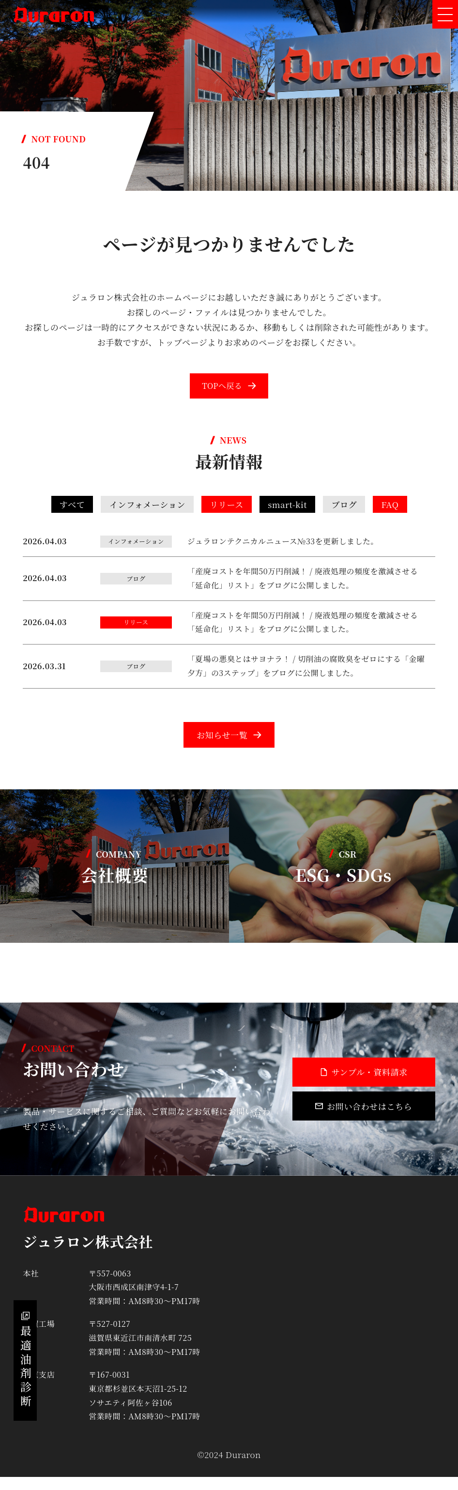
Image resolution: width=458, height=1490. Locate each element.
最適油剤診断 (26, 1350)
